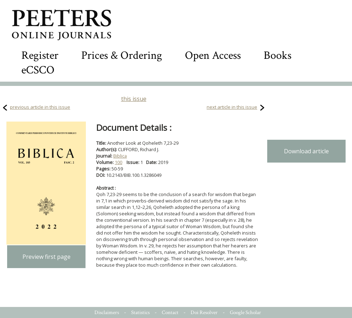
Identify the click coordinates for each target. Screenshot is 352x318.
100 (118, 162)
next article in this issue (232, 107)
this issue (133, 99)
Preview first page (46, 257)
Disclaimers (106, 312)
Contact (170, 312)
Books (277, 55)
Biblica (120, 156)
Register (39, 55)
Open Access (213, 55)
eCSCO (38, 70)
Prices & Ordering (121, 55)
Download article (306, 151)
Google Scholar (245, 312)
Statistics (140, 312)
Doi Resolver (204, 312)
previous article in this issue (40, 107)
